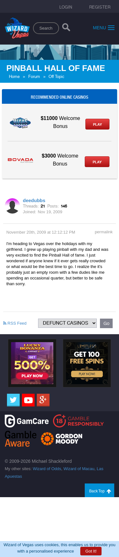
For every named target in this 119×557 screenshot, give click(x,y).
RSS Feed (15, 323)
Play (97, 124)
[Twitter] (13, 400)
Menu (104, 27)
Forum (34, 76)
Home (14, 76)
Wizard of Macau (79, 468)
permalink (104, 231)
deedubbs (34, 200)
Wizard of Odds (47, 468)
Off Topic (56, 76)
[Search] (66, 28)
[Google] (43, 400)
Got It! (90, 551)
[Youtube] (28, 400)
